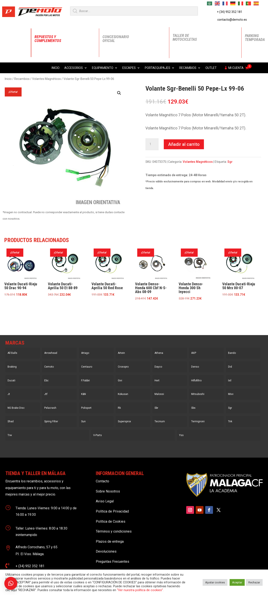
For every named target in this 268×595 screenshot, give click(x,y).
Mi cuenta (236, 68)
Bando (232, 352)
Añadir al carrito (184, 144)
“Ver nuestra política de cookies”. (140, 590)
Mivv (230, 394)
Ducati (11, 380)
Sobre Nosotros (108, 491)
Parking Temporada (255, 37)
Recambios (187, 68)
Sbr (156, 407)
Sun (83, 421)
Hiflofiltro (196, 380)
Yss (181, 435)
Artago (85, 352)
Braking (12, 366)
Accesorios (73, 68)
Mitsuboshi (197, 394)
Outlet (211, 68)
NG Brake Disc (16, 407)
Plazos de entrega (110, 541)
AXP (193, 352)
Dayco (158, 366)
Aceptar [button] (237, 582)
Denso (195, 366)
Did (230, 366)
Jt (9, 394)
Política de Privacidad (112, 511)
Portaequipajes (157, 68)
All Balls (12, 352)
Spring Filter (51, 421)
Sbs (193, 407)
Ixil (229, 380)
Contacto (102, 481)
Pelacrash (50, 407)
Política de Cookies (110, 521)
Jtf (45, 394)
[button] (119, 93)
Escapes (129, 68)
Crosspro (123, 366)
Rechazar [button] (254, 582)
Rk (119, 407)
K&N (83, 394)
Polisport (86, 407)
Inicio (56, 68)
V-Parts (97, 435)
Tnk (230, 421)
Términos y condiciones (114, 531)
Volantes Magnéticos (46, 79)
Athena (158, 352)
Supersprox (124, 421)
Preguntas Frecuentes (112, 561)
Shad (11, 421)
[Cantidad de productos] (151, 144)
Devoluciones (106, 551)
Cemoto (49, 366)
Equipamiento (102, 68)
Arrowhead (50, 352)
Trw (10, 435)
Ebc (46, 380)
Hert (156, 380)
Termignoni (198, 421)
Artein (121, 352)
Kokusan (123, 394)
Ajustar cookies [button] (215, 582)
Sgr (230, 161)
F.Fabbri (85, 380)
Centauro (86, 366)
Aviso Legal (105, 501)
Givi (120, 380)
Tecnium (159, 421)
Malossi (159, 394)
